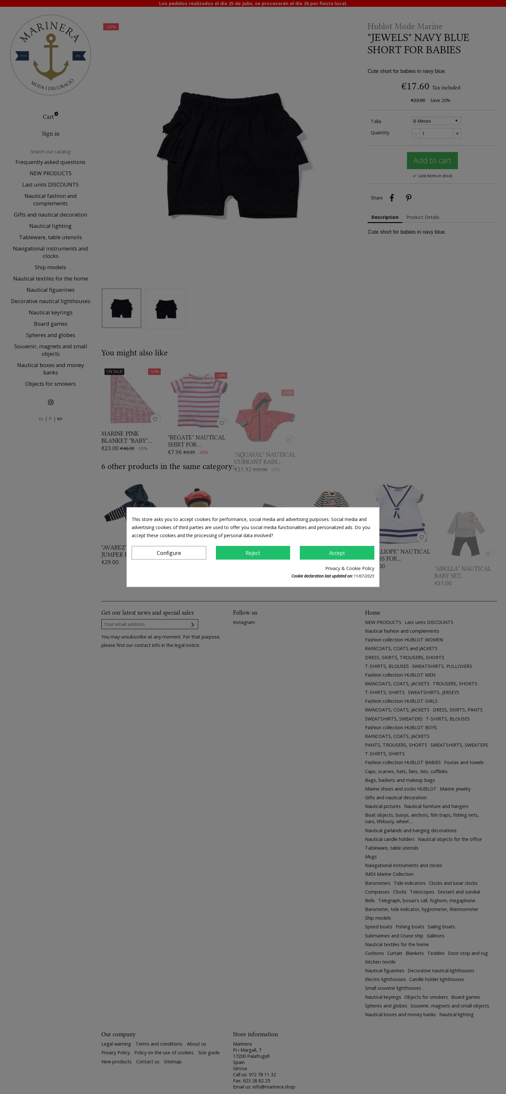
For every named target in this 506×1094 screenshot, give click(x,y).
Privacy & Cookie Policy (349, 568)
